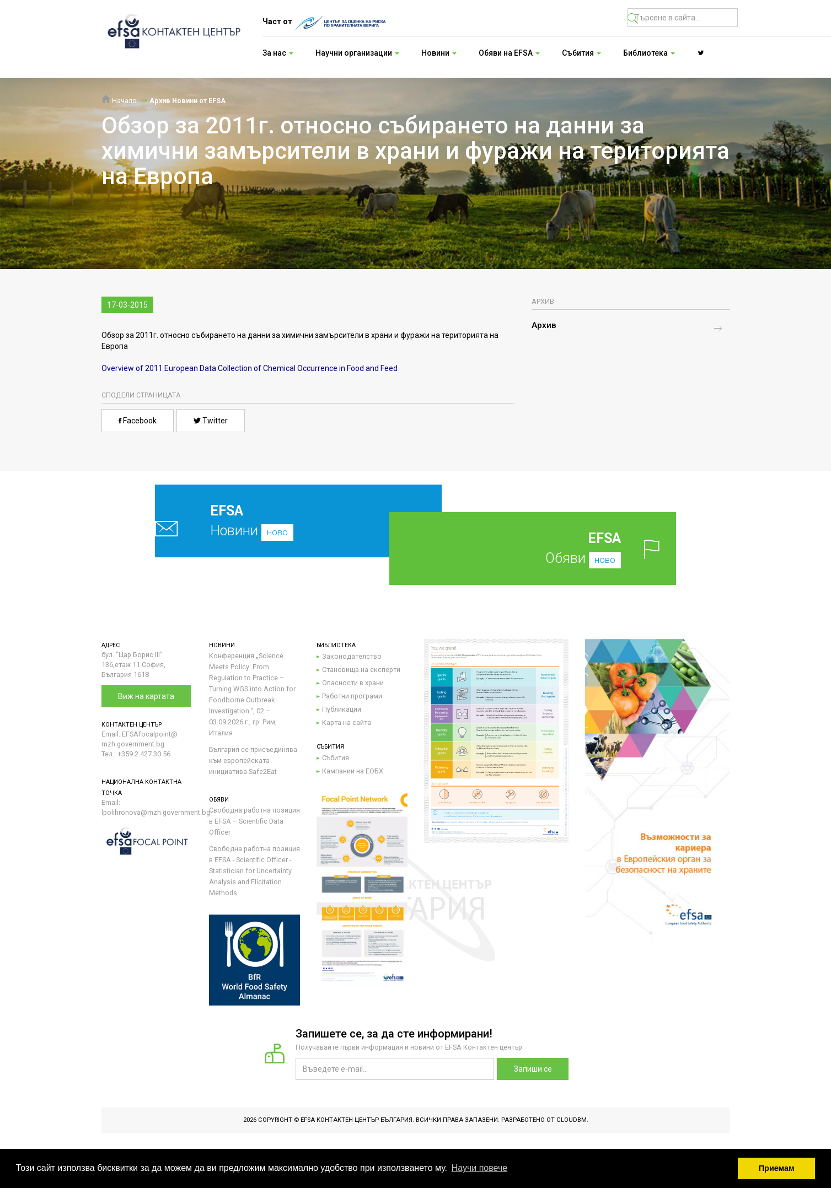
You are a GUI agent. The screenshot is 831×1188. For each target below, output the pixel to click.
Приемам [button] (777, 1168)
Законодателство (352, 656)
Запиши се (533, 1069)
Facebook (138, 420)
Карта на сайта (346, 722)
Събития (335, 758)
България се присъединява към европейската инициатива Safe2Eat (253, 760)
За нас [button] (277, 53)
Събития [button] (581, 53)
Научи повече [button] (479, 1168)
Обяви (551, 548)
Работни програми (352, 696)
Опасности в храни (353, 683)
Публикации (341, 709)
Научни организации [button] (357, 53)
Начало (119, 100)
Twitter (211, 420)
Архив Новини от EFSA (187, 100)
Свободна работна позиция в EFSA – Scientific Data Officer (254, 821)
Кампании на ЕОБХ (352, 771)
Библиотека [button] (649, 53)
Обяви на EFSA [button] (509, 53)
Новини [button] (439, 53)
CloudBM (571, 1120)
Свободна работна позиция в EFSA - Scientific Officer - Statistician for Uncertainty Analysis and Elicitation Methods (254, 871)
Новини (272, 520)
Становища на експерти (361, 669)
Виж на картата (146, 696)
